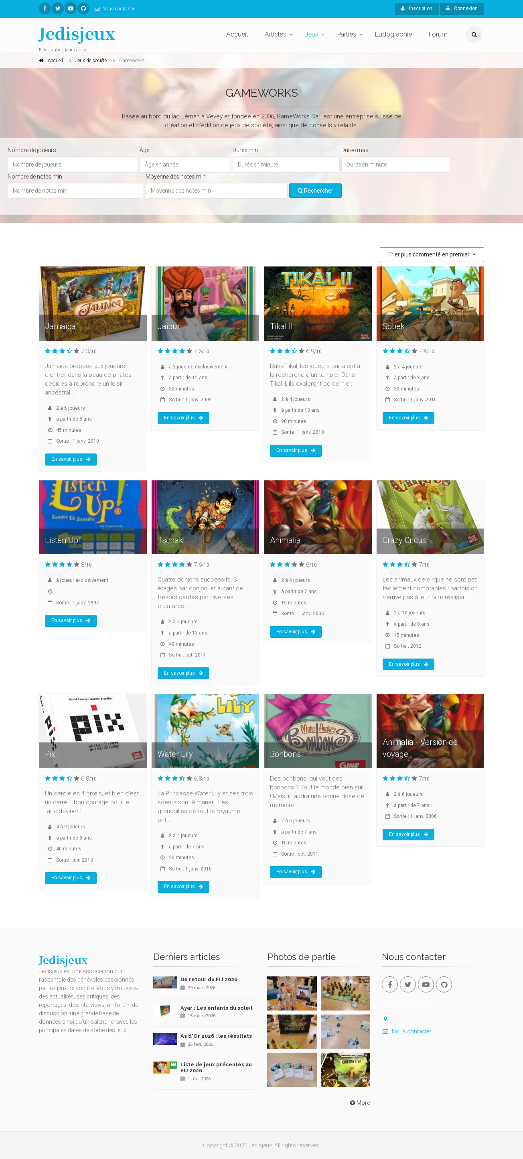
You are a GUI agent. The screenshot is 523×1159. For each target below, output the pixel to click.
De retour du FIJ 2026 (208, 979)
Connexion (462, 8)
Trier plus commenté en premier (429, 254)
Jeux (311, 34)
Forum (438, 34)
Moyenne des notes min (176, 176)
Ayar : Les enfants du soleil (216, 1008)
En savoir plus (70, 459)
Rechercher (315, 190)
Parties (346, 34)
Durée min (245, 150)
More (359, 1103)
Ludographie (393, 34)
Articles (275, 34)
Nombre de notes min (35, 176)
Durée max (354, 150)
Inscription (416, 8)
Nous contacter (112, 9)
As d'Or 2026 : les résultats (216, 1036)
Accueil (237, 34)
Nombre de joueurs (32, 150)
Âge (144, 150)
